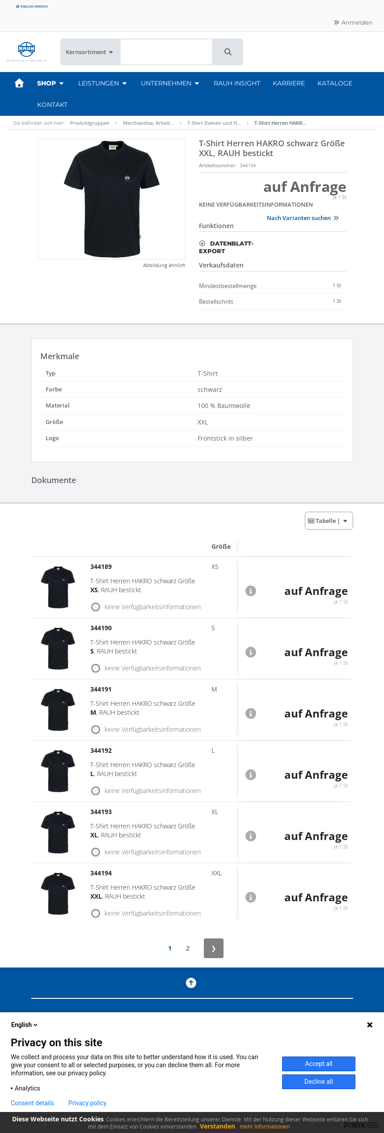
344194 (102, 873)
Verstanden (217, 1126)
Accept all (319, 1063)
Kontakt (52, 105)
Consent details (32, 1103)
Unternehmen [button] (171, 83)
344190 (102, 628)
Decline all (318, 1081)
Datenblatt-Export (226, 247)
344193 (102, 811)
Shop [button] (51, 83)
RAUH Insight (237, 83)
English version (31, 6)
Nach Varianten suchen (303, 218)
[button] (228, 51)
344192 (102, 750)
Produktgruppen (90, 122)
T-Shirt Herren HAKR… (280, 122)
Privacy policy (87, 1103)
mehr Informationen (265, 1126)
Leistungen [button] (103, 83)
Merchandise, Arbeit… (148, 122)
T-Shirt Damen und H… (214, 122)
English (25, 1024)
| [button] (328, 521)
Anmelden (353, 22)
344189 (102, 566)
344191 (102, 689)
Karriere (289, 83)
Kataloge (334, 83)
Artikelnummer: (217, 165)
